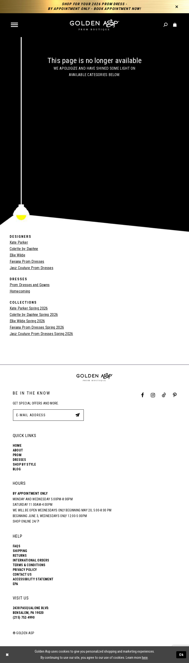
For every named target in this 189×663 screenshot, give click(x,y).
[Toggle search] (165, 25)
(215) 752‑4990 (23, 617)
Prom (17, 455)
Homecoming (20, 291)
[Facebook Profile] (142, 395)
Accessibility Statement (33, 579)
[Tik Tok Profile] (164, 395)
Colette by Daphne (24, 248)
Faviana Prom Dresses (27, 261)
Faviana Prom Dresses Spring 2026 (37, 327)
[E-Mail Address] (48, 415)
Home (17, 445)
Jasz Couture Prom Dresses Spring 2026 (41, 334)
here (145, 657)
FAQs (16, 546)
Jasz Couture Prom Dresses (32, 268)
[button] (14, 25)
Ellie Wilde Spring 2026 (27, 321)
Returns (20, 555)
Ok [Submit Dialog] (181, 654)
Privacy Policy (25, 570)
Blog (17, 469)
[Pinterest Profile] (174, 395)
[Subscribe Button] (77, 415)
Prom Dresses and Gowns (30, 285)
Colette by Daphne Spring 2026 (34, 314)
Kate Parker (19, 242)
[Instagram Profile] (153, 395)
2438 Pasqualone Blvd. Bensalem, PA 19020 (31, 610)
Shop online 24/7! (26, 521)
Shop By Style (24, 464)
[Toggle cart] (175, 25)
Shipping (20, 551)
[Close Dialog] (7, 654)
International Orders (31, 560)
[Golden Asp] (94, 25)
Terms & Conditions (29, 565)
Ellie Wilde (17, 255)
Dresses (19, 460)
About (18, 450)
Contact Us (22, 574)
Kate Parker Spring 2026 (29, 308)
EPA (15, 584)
